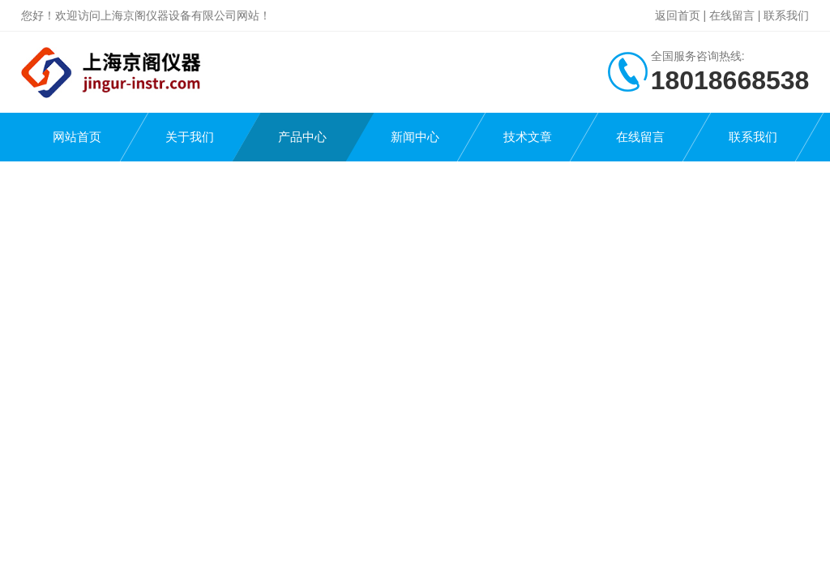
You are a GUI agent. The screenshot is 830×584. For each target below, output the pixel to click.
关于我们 (189, 137)
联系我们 (786, 15)
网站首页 (77, 137)
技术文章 (527, 137)
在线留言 (732, 15)
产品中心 (302, 137)
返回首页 (677, 15)
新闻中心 (415, 137)
